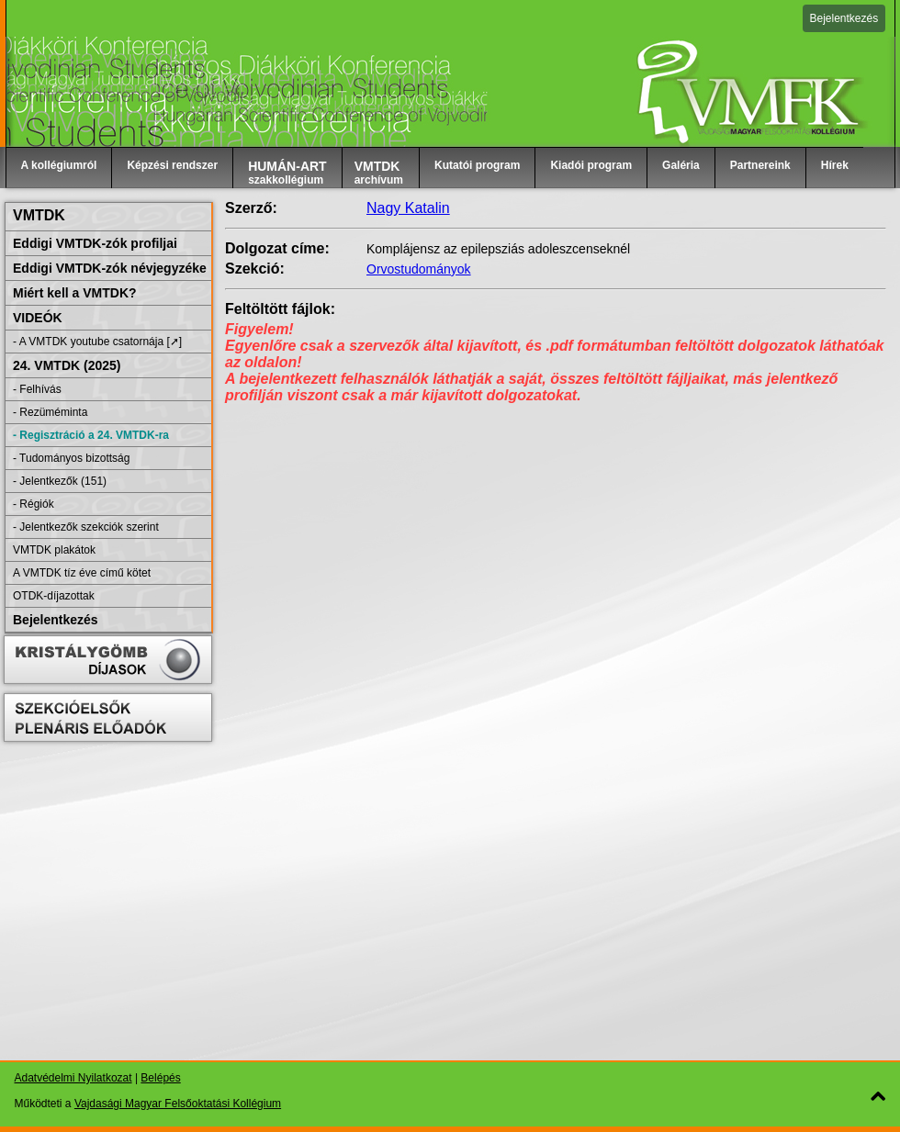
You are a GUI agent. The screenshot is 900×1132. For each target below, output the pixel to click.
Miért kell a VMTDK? (75, 293)
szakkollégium (287, 172)
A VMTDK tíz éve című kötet (82, 572)
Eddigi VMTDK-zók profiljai (95, 243)
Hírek (835, 165)
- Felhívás (37, 389)
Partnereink (760, 165)
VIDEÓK (37, 317)
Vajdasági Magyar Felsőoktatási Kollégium (177, 1103)
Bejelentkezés (844, 18)
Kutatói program (477, 165)
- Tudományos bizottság (71, 458)
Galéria (681, 165)
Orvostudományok (418, 269)
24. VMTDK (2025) (66, 365)
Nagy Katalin (408, 208)
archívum (378, 172)
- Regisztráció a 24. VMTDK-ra (91, 435)
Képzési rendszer (172, 165)
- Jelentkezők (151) (60, 481)
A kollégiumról (59, 165)
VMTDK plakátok (54, 550)
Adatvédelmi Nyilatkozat (73, 1077)
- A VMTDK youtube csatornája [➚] (97, 341)
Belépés (160, 1077)
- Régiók (33, 504)
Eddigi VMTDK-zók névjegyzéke (110, 268)
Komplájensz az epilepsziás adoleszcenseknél (498, 248)
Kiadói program (591, 165)
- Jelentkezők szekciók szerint (86, 527)
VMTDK (39, 215)
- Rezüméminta (50, 412)
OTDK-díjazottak (54, 595)
